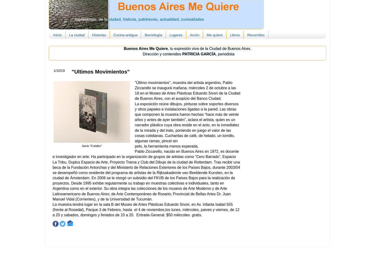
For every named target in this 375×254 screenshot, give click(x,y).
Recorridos (256, 35)
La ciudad (77, 35)
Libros (235, 35)
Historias (99, 35)
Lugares (176, 35)
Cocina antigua (125, 35)
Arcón (194, 35)
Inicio (57, 35)
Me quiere (215, 35)
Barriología (153, 35)
